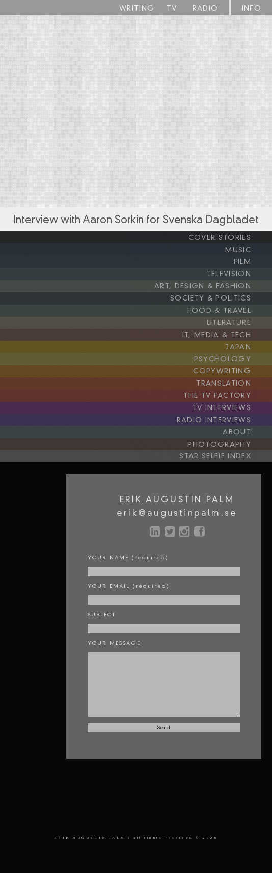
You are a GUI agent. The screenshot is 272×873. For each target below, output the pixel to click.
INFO (252, 8)
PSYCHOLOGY (233, 354)
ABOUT (247, 424)
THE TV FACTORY (228, 389)
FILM (252, 260)
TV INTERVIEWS (232, 401)
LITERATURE (238, 319)
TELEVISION (239, 272)
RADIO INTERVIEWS (224, 413)
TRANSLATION (234, 377)
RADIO (206, 8)
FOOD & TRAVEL (230, 307)
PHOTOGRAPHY (230, 436)
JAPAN (248, 342)
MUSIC (248, 249)
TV (172, 8)
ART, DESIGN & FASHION (214, 284)
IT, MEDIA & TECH (228, 331)
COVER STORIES (230, 237)
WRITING (137, 8)
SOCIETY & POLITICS (221, 295)
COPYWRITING (233, 366)
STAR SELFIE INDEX (225, 448)
